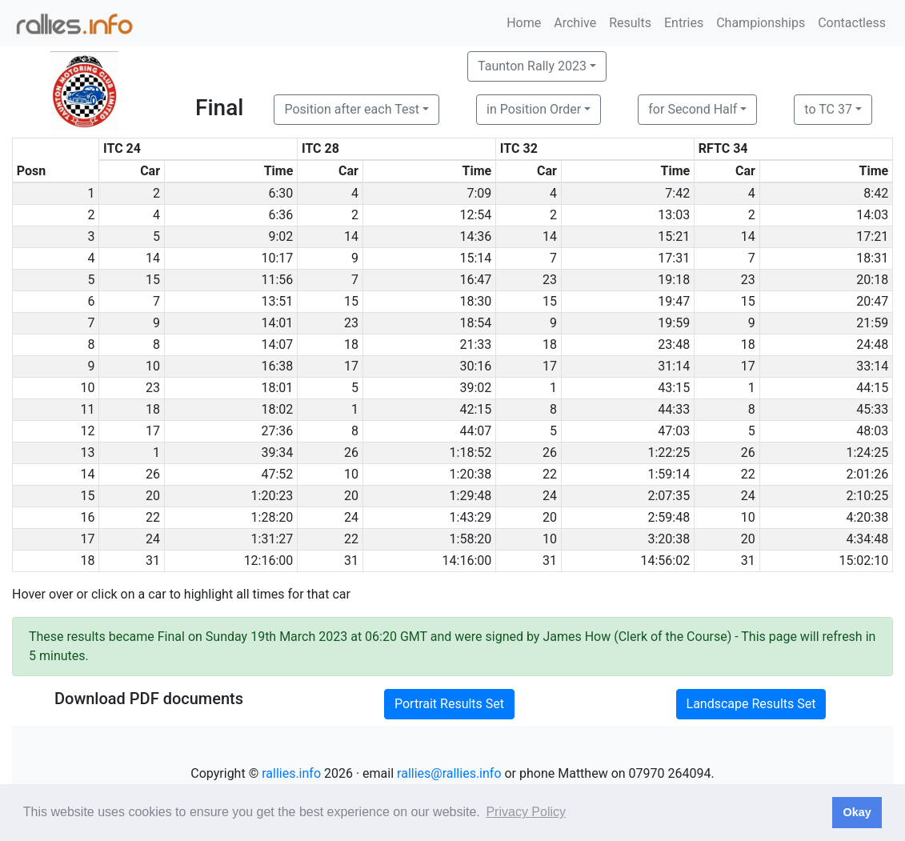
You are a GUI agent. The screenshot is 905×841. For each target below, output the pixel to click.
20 (153, 495)
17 (351, 366)
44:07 (475, 431)
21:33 (475, 344)
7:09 (479, 193)
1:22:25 (668, 452)
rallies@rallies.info (449, 773)
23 (550, 279)
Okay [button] (857, 812)
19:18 (674, 279)
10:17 (277, 258)
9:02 (280, 236)
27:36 (277, 431)
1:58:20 (471, 539)
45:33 (872, 409)
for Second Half (692, 109)
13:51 (277, 301)
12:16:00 (269, 560)
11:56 (277, 279)
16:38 (277, 366)
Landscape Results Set (751, 703)
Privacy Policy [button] (526, 812)
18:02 (277, 409)
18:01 (277, 387)
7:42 (677, 193)
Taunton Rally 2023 (532, 66)
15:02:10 (864, 560)
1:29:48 (471, 495)
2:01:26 (867, 474)
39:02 (475, 387)
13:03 (674, 214)
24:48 (872, 344)
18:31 (872, 258)
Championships (760, 22)
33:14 (872, 366)
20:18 (872, 279)
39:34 (277, 452)
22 (550, 474)
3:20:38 (668, 539)
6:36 (280, 214)
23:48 (674, 344)
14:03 (872, 214)
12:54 (475, 214)
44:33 (674, 409)
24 (550, 495)
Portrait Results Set (449, 703)
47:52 (277, 474)
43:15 (674, 387)
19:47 (674, 301)
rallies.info (291, 773)
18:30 (475, 301)
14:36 (475, 236)
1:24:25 (867, 452)
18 (351, 344)
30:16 (475, 366)
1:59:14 (668, 474)
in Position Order (534, 109)
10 (153, 366)
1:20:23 (272, 495)
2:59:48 (668, 517)
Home (524, 22)
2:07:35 (668, 495)
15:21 (674, 236)
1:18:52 (471, 452)
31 (153, 560)
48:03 (872, 431)
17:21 (872, 236)
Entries (683, 22)
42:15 (475, 409)
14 (351, 236)
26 (351, 452)
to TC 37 (828, 109)
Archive (575, 22)
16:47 (475, 279)
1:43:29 (471, 517)
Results (630, 22)
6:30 (280, 193)
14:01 (277, 322)
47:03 (674, 431)
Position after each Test (351, 109)
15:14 (475, 258)
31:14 (674, 366)
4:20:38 (867, 517)
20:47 (872, 301)
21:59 (872, 322)
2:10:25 (867, 495)
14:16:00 (467, 560)
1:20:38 (471, 474)
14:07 (277, 344)
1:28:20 (272, 517)
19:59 (674, 322)
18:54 (475, 322)
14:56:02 (666, 560)
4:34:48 (867, 539)
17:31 (674, 258)
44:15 (872, 387)
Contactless (852, 22)
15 (153, 279)
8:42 (875, 193)
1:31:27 (272, 539)
